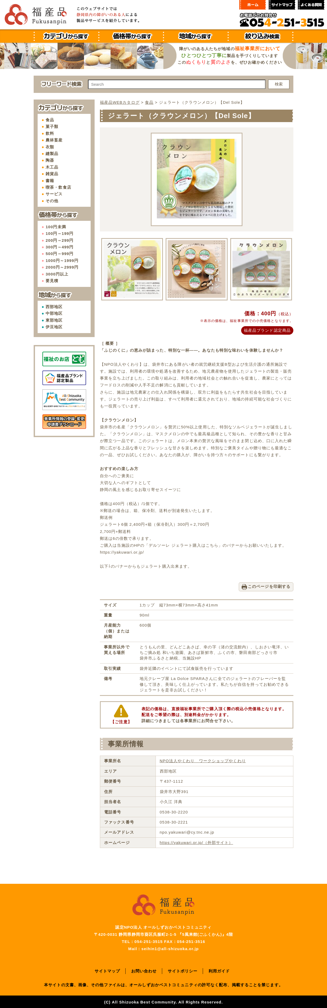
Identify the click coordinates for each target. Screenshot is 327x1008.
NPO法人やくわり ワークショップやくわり (203, 760)
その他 (52, 201)
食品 (50, 120)
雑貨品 (52, 173)
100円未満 (56, 227)
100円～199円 (59, 233)
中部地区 (54, 313)
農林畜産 (54, 140)
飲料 (50, 133)
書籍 (50, 180)
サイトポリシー (183, 970)
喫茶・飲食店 (58, 187)
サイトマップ (107, 970)
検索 (279, 84)
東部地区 (54, 320)
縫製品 (52, 153)
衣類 (50, 147)
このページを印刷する (269, 586)
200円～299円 (59, 240)
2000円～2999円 (62, 267)
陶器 (50, 160)
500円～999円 (59, 253)
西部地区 (54, 306)
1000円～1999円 (62, 260)
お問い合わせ (144, 970)
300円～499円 (59, 247)
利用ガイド (219, 970)
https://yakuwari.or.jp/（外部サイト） (196, 841)
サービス (54, 194)
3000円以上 (57, 274)
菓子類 (52, 126)
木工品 (52, 167)
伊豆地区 (54, 327)
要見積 (52, 280)
